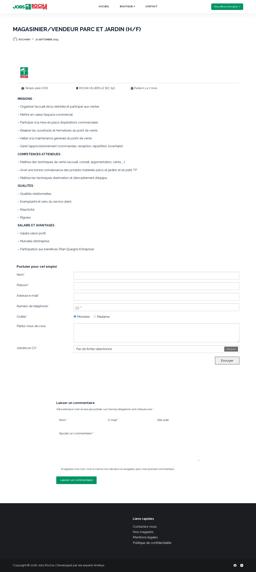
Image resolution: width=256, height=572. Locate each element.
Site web (163, 420)
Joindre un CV (27, 348)
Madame (102, 316)
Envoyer (227, 360)
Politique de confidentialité (152, 543)
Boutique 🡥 (127, 6)
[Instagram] (241, 565)
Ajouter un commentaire (76, 433)
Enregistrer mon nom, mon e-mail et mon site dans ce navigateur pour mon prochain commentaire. (117, 469)
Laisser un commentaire (76, 480)
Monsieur (82, 316)
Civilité (22, 316)
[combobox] (78, 307)
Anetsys (99, 565)
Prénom (23, 285)
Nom (21, 274)
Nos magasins (143, 532)
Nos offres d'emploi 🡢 (227, 6)
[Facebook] (235, 565)
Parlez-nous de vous (31, 326)
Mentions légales (145, 537)
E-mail (113, 420)
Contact (151, 6)
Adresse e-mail (28, 295)
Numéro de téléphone (33, 306)
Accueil (104, 6)
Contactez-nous (145, 526)
